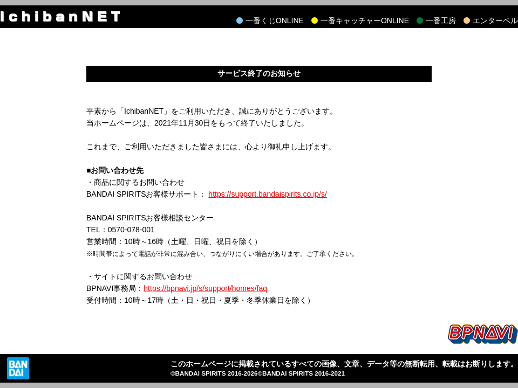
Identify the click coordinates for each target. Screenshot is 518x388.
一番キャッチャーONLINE (365, 20)
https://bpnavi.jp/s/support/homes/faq (205, 288)
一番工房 (441, 20)
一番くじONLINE (275, 20)
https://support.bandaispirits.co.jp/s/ (267, 194)
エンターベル (495, 20)
